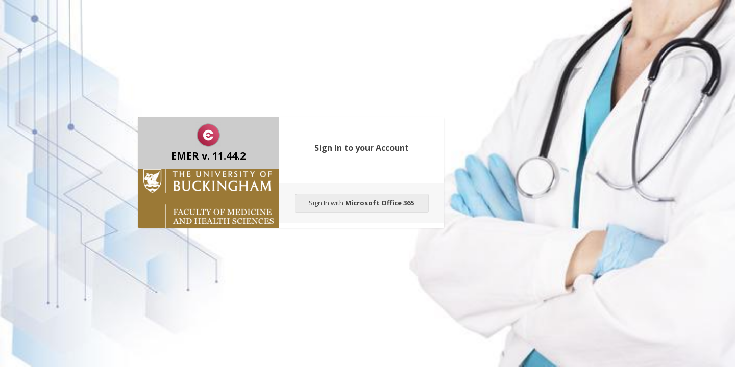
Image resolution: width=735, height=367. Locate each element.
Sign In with (354, 200)
